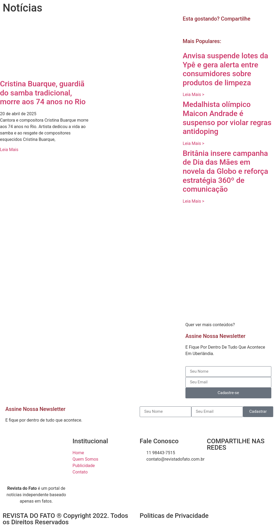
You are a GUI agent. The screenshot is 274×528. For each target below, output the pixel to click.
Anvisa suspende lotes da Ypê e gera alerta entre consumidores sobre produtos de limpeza (225, 69)
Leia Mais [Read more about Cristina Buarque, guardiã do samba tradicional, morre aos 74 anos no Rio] (9, 149)
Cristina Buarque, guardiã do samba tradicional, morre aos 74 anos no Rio (43, 92)
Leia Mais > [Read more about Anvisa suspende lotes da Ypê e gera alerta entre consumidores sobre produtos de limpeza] (193, 94)
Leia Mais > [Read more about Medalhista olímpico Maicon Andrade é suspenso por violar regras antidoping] (193, 143)
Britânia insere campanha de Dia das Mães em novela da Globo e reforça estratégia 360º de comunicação (225, 171)
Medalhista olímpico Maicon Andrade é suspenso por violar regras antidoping (227, 118)
